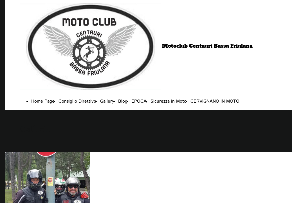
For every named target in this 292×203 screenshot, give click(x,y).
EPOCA (139, 101)
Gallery (107, 101)
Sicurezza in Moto (169, 101)
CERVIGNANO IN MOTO (214, 101)
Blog (122, 101)
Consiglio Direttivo (77, 101)
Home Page (43, 101)
